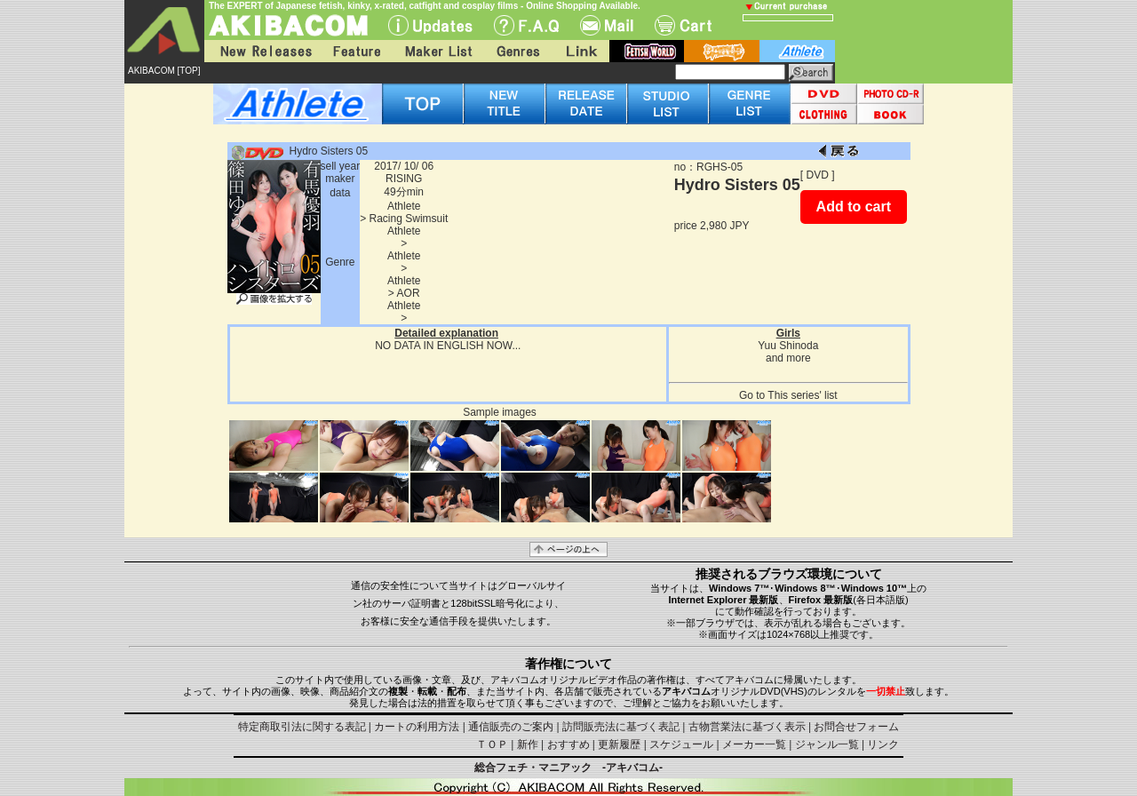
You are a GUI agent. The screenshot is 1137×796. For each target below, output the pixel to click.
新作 (527, 744)
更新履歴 (619, 744)
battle (721, 51)
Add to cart (853, 206)
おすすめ (568, 744)
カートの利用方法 (416, 726)
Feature (356, 51)
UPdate (430, 25)
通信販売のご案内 (510, 726)
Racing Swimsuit (409, 218)
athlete (797, 51)
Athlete (403, 206)
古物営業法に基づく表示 (747, 726)
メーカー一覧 (754, 744)
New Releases (262, 51)
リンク (883, 744)
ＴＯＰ (492, 744)
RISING (404, 178)
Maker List (438, 51)
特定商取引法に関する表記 (302, 726)
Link (580, 51)
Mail (606, 25)
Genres (517, 51)
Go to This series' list (788, 395)
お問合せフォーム (856, 726)
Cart (683, 25)
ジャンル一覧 (827, 744)
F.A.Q (526, 25)
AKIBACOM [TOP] (164, 71)
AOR (408, 293)
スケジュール (681, 744)
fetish (646, 51)
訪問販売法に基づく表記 (621, 726)
